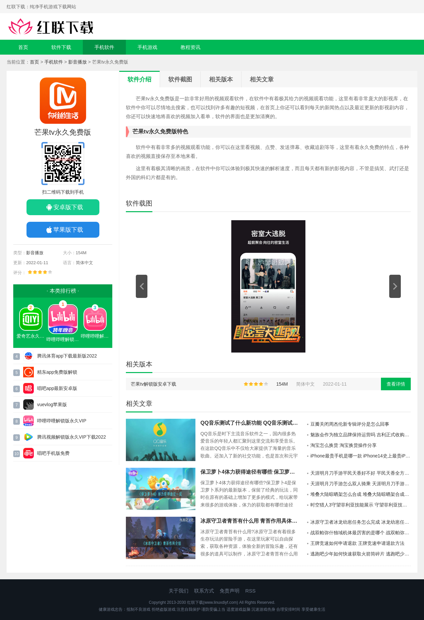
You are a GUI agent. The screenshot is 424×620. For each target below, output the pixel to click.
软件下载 (61, 47)
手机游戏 (147, 47)
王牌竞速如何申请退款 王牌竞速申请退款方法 (357, 543)
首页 (23, 47)
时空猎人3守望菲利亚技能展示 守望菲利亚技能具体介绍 (360, 504)
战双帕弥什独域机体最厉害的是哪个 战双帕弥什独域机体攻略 (360, 532)
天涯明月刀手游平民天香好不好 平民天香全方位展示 (360, 473)
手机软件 (104, 47)
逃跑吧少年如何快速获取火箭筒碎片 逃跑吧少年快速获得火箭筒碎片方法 (360, 553)
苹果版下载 (68, 229)
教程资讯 (190, 47)
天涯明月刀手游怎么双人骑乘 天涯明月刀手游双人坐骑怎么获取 (360, 483)
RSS (250, 591)
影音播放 (77, 62)
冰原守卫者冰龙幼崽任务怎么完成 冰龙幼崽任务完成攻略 (360, 522)
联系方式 (204, 591)
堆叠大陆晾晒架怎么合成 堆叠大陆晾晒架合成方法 (360, 494)
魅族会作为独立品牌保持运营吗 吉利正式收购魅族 (360, 434)
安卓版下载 (68, 207)
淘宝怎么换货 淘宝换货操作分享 (343, 445)
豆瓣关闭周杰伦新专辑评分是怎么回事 (349, 424)
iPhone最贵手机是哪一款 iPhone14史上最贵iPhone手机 (360, 455)
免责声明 (229, 591)
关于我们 (178, 591)
